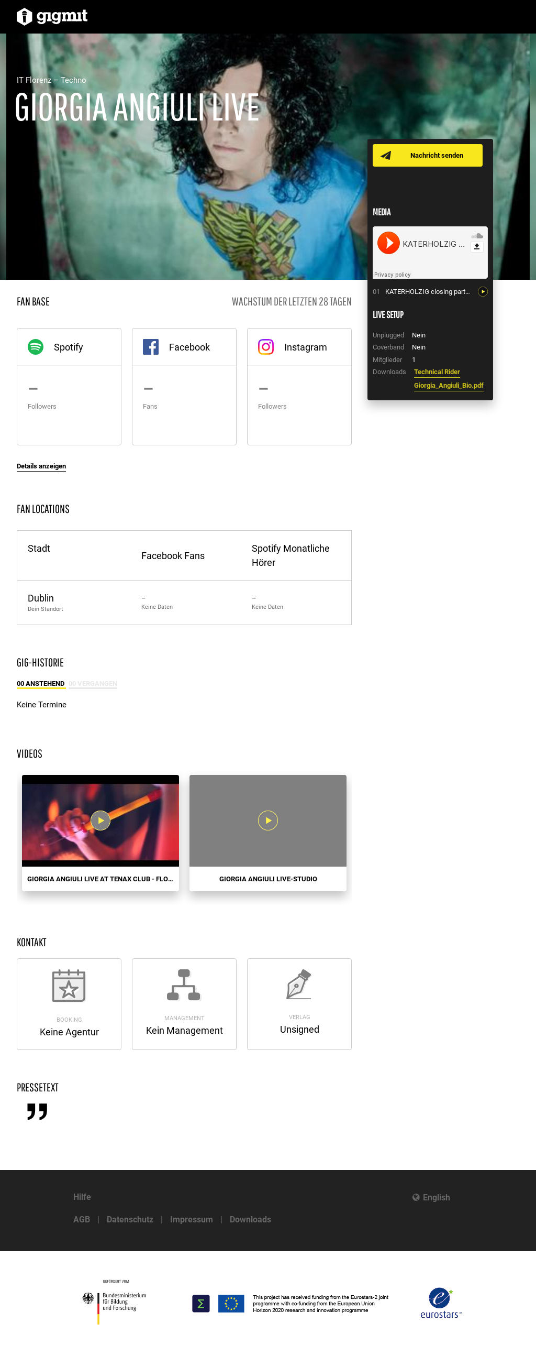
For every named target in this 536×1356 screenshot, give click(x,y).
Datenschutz (130, 1219)
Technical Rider (437, 372)
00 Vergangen (93, 683)
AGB (81, 1219)
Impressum (191, 1219)
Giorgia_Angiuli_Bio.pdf (449, 385)
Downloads (250, 1219)
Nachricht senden (436, 155)
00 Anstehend (41, 683)
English (436, 1197)
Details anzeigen (41, 466)
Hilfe (82, 1197)
